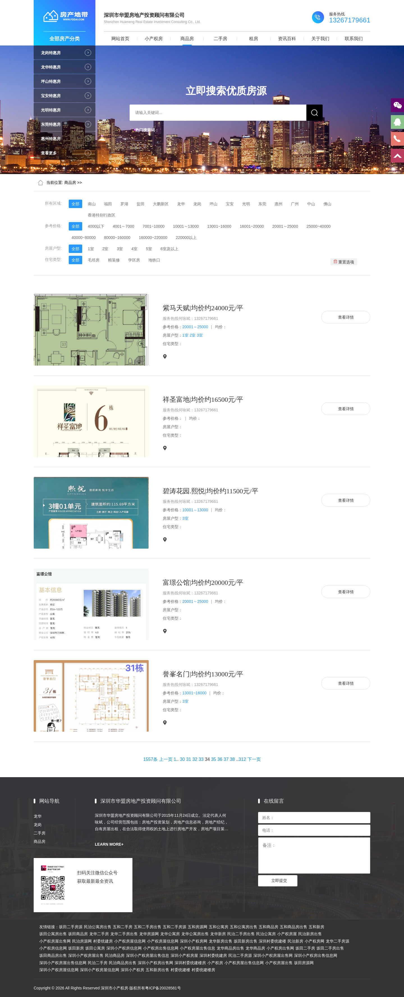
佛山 (327, 204)
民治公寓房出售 (97, 927)
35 (213, 759)
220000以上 (186, 237)
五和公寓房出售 (243, 927)
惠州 (279, 204)
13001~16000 (219, 226)
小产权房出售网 (280, 948)
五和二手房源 (174, 927)
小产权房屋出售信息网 (244, 963)
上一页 (166, 759)
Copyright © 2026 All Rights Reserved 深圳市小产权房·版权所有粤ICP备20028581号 (107, 988)
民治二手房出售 (241, 934)
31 (188, 759)
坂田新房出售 (245, 941)
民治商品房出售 (122, 963)
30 (182, 759)
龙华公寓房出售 (195, 934)
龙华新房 (218, 934)
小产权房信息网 (53, 948)
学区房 (134, 260)
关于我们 (320, 38)
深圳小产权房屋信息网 (59, 970)
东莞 (262, 204)
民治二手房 (97, 963)
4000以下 (96, 226)
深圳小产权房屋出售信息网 (62, 963)
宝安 (230, 204)
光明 (246, 204)
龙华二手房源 (337, 941)
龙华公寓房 (170, 934)
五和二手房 (122, 927)
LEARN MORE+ (109, 844)
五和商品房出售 (293, 927)
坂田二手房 (305, 948)
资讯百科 (287, 38)
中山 (311, 204)
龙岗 (197, 204)
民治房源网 (82, 941)
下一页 (254, 759)
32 (195, 759)
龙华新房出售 (220, 941)
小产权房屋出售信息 (197, 948)
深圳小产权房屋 (184, 955)
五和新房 (316, 927)
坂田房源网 (304, 963)
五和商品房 (268, 927)
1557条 (150, 759)
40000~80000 (84, 237)
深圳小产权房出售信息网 (315, 955)
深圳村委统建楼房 (190, 963)
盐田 (140, 204)
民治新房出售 (310, 934)
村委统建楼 (180, 970)
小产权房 (154, 38)
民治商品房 (115, 955)
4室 (134, 249)
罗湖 (124, 204)
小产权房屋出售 (279, 963)
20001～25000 (285, 226)
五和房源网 (197, 927)
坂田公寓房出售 (53, 934)
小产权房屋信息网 (130, 941)
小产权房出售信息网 (160, 948)
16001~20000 (252, 226)
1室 (91, 249)
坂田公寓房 (95, 948)
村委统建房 (103, 941)
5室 (149, 249)
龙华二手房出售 (124, 934)
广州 (295, 204)
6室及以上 (169, 249)
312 (242, 759)
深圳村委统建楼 (272, 941)
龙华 (181, 204)
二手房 (220, 38)
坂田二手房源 (70, 927)
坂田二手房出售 (330, 948)
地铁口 (154, 260)
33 (201, 759)
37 (226, 759)
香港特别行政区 (101, 215)
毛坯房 (94, 260)
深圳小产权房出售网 (155, 963)
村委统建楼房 (203, 970)
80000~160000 (117, 237)
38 (232, 759)
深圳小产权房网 (193, 941)
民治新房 (295, 941)
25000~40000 (318, 226)
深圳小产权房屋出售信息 (147, 955)
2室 (105, 249)
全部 (75, 204)
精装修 (114, 260)
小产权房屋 (287, 934)
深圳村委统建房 (213, 955)
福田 (108, 204)
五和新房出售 (157, 970)
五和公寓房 (218, 927)
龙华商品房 (255, 948)
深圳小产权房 (132, 970)
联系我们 (354, 38)
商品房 (187, 38)
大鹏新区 (161, 204)
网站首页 (120, 38)
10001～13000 (186, 226)
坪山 (213, 204)
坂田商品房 (78, 934)
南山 (92, 204)
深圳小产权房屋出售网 (273, 955)
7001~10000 (153, 226)
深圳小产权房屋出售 (86, 955)
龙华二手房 (99, 934)
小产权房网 (314, 941)
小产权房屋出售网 (55, 941)
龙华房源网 (149, 934)
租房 (253, 38)
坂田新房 (76, 948)
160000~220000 (153, 237)
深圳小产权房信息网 (124, 948)
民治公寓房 (266, 934)
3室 (120, 249)
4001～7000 (123, 226)
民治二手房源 (240, 955)
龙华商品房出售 (230, 948)
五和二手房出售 (147, 927)
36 (219, 759)
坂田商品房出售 (53, 955)
